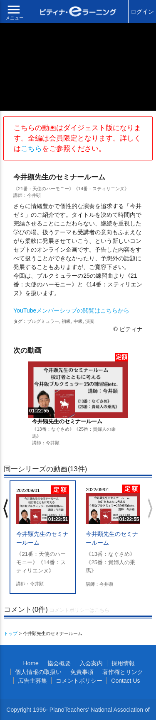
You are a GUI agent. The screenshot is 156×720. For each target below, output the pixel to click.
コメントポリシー (79, 680)
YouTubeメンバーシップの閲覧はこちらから (71, 310)
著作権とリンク (122, 672)
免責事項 (82, 672)
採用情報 (123, 663)
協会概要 (59, 663)
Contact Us (125, 680)
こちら (31, 149)
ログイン (142, 11)
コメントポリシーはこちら (79, 610)
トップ (10, 633)
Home (30, 663)
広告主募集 (32, 680)
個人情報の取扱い (38, 672)
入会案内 (91, 663)
